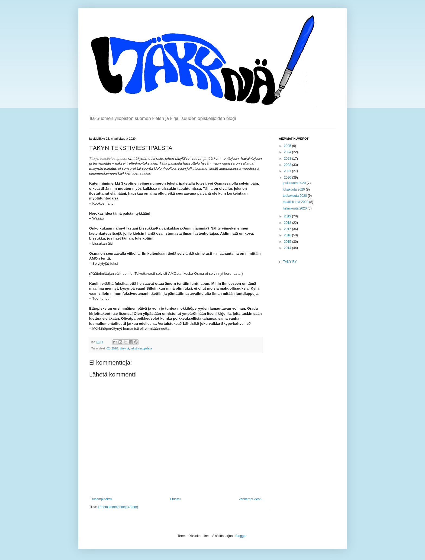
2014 (288, 248)
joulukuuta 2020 (295, 183)
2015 (288, 242)
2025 (288, 146)
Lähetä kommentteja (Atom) (118, 507)
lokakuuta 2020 (294, 189)
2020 (288, 177)
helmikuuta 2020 (295, 208)
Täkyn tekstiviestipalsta (108, 158)
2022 (288, 165)
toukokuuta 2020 (295, 196)
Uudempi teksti (101, 499)
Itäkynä (124, 348)
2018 (288, 223)
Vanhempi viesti (250, 499)
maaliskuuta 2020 (296, 202)
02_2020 (112, 348)
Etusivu (175, 499)
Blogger (241, 536)
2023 (288, 159)
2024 (288, 152)
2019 (288, 216)
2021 (288, 171)
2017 (288, 229)
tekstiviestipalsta (141, 348)
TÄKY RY (290, 262)
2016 (288, 235)
